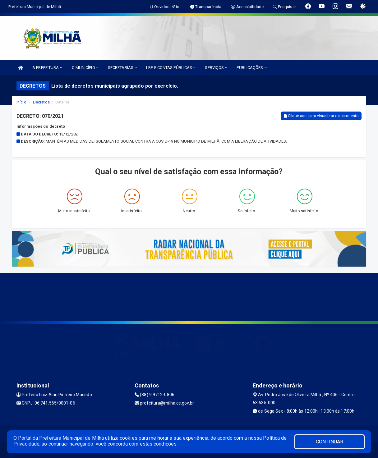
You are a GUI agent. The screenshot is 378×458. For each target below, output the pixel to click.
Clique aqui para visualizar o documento (321, 116)
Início (21, 102)
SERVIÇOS (216, 67)
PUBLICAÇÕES (251, 67)
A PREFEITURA (47, 67)
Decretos (41, 102)
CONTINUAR (329, 442)
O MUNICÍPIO (85, 67)
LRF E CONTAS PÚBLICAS (171, 67)
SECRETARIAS (122, 67)
